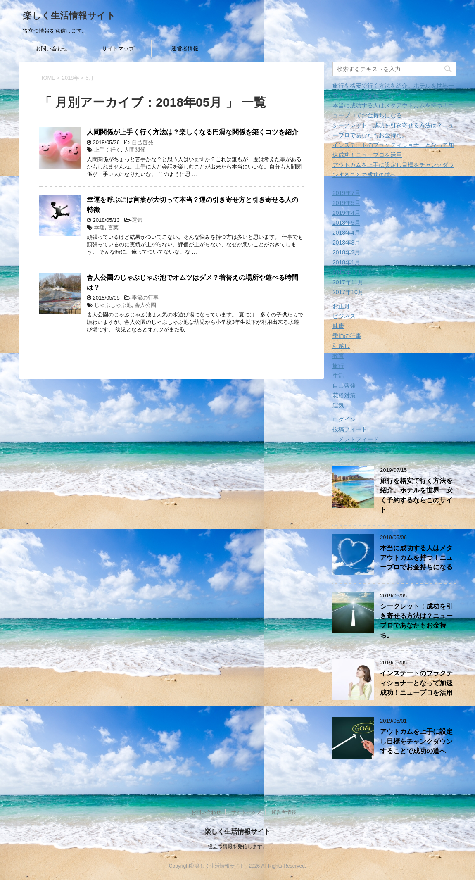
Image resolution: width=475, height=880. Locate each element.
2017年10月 (347, 292)
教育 (338, 355)
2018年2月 (346, 252)
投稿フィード (349, 429)
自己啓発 (142, 142)
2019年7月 (346, 193)
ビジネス (344, 316)
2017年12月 (347, 272)
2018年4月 (346, 232)
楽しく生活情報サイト (69, 15)
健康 (338, 326)
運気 (137, 220)
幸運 (99, 227)
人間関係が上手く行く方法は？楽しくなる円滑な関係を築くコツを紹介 (192, 132)
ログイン (344, 419)
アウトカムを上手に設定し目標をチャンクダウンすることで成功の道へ (416, 741)
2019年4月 (346, 212)
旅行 (338, 365)
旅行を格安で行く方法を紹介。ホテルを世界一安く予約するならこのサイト (416, 495)
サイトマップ (118, 48)
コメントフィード (355, 439)
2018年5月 (346, 222)
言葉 (113, 227)
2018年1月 (346, 262)
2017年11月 (347, 282)
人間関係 (134, 150)
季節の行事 (145, 298)
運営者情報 (184, 48)
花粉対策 (344, 395)
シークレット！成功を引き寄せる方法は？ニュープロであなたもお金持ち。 (416, 621)
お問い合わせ (52, 48)
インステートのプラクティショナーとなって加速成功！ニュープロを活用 (416, 683)
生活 (338, 375)
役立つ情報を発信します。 (237, 846)
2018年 (70, 78)
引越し (341, 345)
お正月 (341, 306)
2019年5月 (346, 203)
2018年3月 (346, 242)
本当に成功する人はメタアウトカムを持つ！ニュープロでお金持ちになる (416, 558)
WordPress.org (351, 449)
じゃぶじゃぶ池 (113, 305)
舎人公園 (145, 305)
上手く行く (107, 150)
